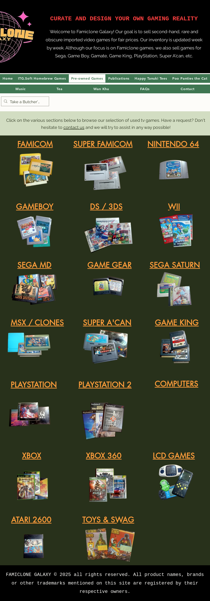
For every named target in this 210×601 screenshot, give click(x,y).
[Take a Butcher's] (25, 102)
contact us (73, 127)
